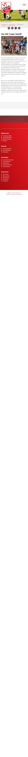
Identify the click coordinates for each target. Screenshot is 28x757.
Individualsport (20, 24)
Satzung (5, 140)
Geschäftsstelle (7, 150)
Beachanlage (6, 176)
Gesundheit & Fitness (8, 159)
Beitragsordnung (7, 139)
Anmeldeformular (7, 137)
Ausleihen (5, 180)
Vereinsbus (6, 179)
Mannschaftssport (7, 164)
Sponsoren (5, 152)
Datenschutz (19, 194)
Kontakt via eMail (7, 135)
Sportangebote (4, 24)
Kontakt (7, 194)
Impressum (13, 194)
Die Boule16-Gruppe (11, 26)
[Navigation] (24, 5)
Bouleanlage (6, 177)
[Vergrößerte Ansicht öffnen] (14, 45)
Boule (4, 26)
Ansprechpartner (7, 148)
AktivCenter (6, 174)
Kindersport (6, 163)
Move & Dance (6, 166)
